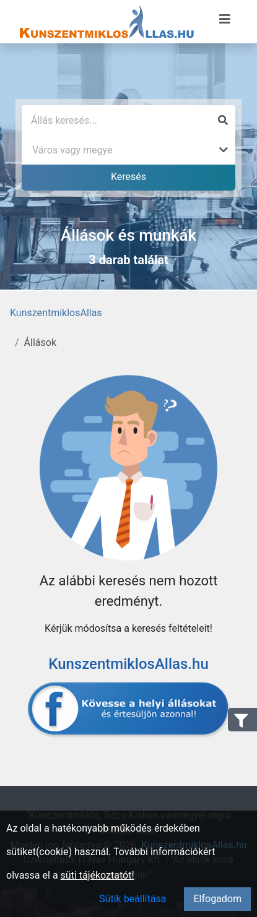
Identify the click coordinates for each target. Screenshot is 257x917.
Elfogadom (217, 899)
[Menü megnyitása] (224, 19)
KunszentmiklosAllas (56, 313)
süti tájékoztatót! (97, 875)
